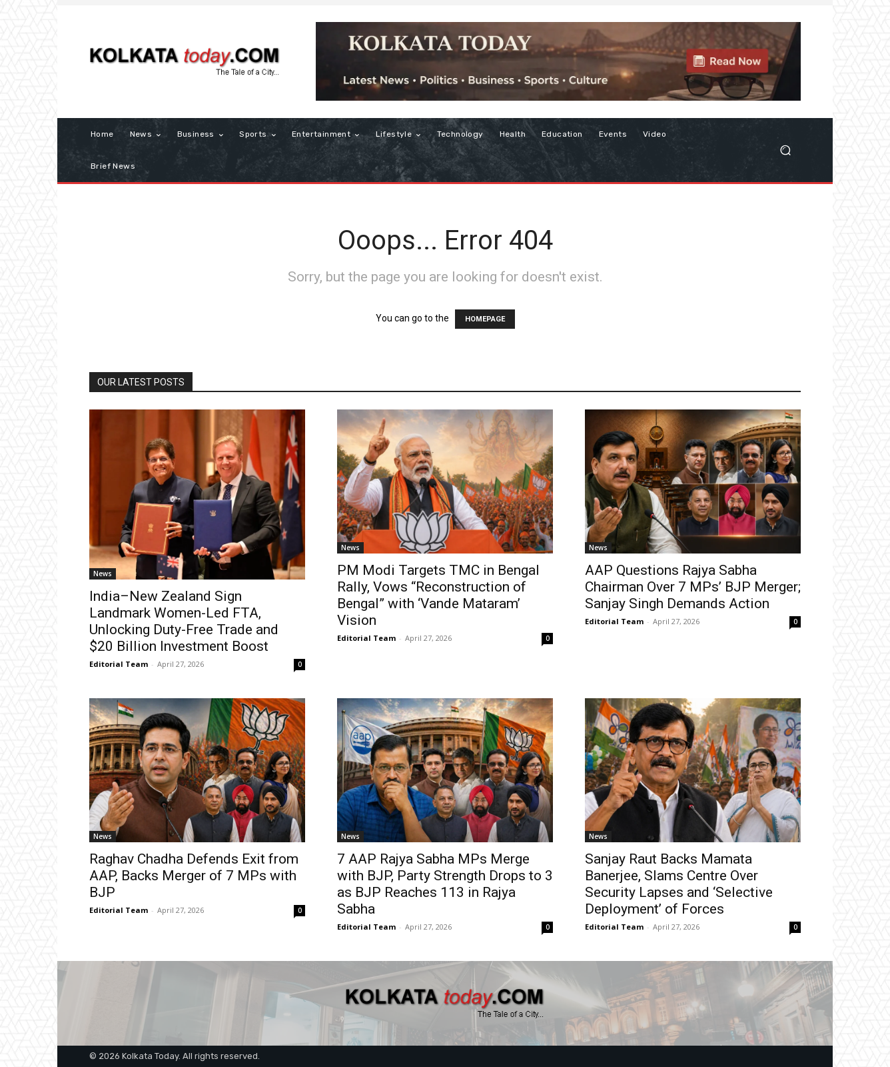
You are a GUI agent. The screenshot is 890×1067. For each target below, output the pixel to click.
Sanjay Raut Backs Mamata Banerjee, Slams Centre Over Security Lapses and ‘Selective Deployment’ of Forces (679, 884)
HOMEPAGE (485, 319)
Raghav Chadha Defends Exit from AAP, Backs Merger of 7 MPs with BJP (193, 875)
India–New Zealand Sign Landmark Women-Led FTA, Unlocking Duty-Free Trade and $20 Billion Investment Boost (183, 621)
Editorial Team (118, 664)
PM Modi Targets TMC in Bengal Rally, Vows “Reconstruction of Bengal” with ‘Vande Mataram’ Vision (438, 595)
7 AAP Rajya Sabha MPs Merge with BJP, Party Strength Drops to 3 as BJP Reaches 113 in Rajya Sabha (445, 884)
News (102, 573)
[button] (785, 150)
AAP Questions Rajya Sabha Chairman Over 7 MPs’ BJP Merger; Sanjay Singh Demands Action (693, 587)
